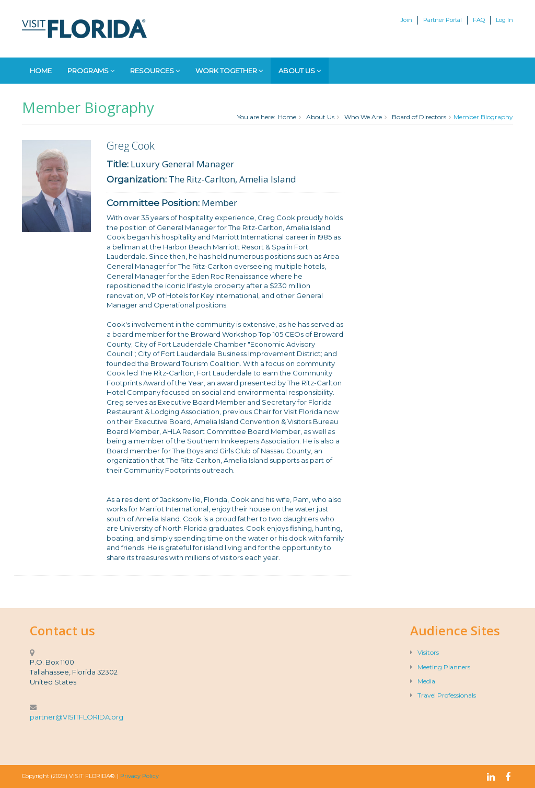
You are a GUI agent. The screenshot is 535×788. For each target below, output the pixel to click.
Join (406, 20)
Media (422, 681)
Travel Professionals (443, 695)
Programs (90, 70)
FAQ (479, 20)
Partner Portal (442, 20)
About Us (299, 70)
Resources (155, 70)
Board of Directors (419, 117)
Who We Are (363, 117)
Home (41, 70)
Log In (504, 20)
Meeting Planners (440, 667)
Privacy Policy (139, 776)
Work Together (229, 70)
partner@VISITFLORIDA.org (76, 717)
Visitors (424, 652)
